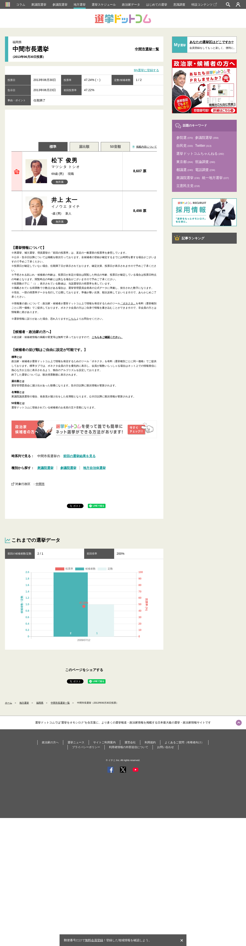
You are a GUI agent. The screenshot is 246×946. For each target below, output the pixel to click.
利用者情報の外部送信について (128, 747)
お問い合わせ (165, 747)
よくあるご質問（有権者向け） (184, 742)
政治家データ (131, 4)
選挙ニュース (76, 742)
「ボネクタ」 (128, 303)
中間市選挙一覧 (147, 49)
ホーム (8, 702)
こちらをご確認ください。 (107, 337)
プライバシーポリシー (86, 747)
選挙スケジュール (104, 4)
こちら (72, 318)
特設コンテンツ (204, 4)
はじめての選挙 (156, 4)
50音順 (115, 146)
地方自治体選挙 (94, 468)
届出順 (84, 146)
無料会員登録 (94, 940)
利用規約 (150, 742)
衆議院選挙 (38, 4)
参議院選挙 (60, 4)
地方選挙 (80, 4)
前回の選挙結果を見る (79, 456)
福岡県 (39, 702)
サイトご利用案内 (104, 742)
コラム (20, 4)
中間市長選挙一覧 (60, 702)
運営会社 (130, 742)
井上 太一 (85, 203)
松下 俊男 (85, 163)
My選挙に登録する (146, 70)
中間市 (40, 484)
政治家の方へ (50, 742)
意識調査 (179, 4)
